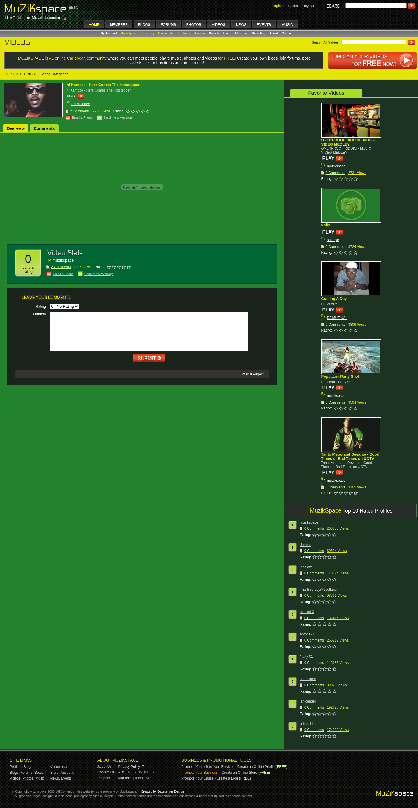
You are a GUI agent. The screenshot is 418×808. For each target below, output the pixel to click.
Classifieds (166, 33)
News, (55, 778)
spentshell (308, 679)
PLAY (71, 96)
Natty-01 (306, 657)
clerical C (307, 612)
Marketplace (129, 33)
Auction (199, 33)
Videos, (15, 778)
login (277, 6)
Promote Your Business (199, 773)
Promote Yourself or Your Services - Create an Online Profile (228, 767)
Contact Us (105, 772)
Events (66, 778)
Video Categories (55, 74)
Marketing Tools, (131, 778)
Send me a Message (118, 117)
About (273, 33)
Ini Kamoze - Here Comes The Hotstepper (103, 85)
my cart (309, 6)
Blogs (28, 767)
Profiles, (16, 767)
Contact (287, 33)
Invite (226, 33)
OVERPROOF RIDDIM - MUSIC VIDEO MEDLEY (348, 142)
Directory (147, 33)
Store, (55, 773)
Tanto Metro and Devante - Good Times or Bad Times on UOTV (350, 456)
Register (103, 778)
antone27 (307, 634)
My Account (109, 33)
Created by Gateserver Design (162, 791)
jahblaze (306, 567)
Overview (16, 128)
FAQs (148, 778)
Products (184, 33)
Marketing (258, 33)
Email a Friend (82, 117)
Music (39, 778)
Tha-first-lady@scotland (318, 589)
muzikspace (80, 104)
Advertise (241, 33)
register (292, 6)
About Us (104, 766)
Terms (147, 767)
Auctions (67, 773)
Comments (44, 128)
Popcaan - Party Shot (340, 376)
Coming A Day (334, 298)
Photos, (28, 778)
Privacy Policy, (129, 767)
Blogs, (14, 773)
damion (305, 545)
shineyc (333, 240)
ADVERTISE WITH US (136, 772)
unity (325, 225)
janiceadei (308, 701)
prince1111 (308, 724)
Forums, (27, 773)
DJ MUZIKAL (337, 318)
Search (214, 33)
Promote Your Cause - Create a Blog (209, 778)
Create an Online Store (239, 773)
